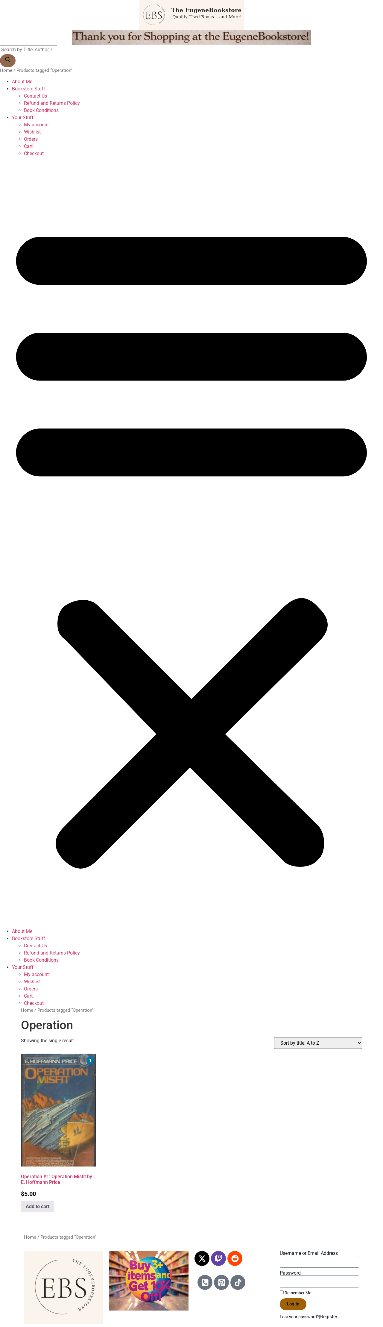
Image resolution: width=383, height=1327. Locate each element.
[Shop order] (318, 1043)
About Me (22, 81)
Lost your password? (299, 1316)
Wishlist (32, 132)
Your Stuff (23, 117)
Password (290, 1273)
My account (36, 125)
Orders (31, 139)
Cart (28, 146)
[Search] (8, 60)
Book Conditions (41, 110)
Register (328, 1317)
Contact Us (35, 96)
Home (6, 70)
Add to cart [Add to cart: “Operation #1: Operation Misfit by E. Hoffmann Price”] (37, 1206)
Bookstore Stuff (28, 89)
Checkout (34, 153)
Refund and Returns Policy (52, 103)
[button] (191, 542)
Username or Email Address (309, 1253)
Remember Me (295, 1292)
